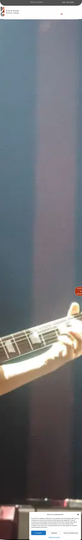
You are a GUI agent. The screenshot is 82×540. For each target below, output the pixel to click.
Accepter (38, 533)
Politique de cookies (54, 537)
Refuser (54, 533)
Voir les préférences (71, 533)
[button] (78, 514)
